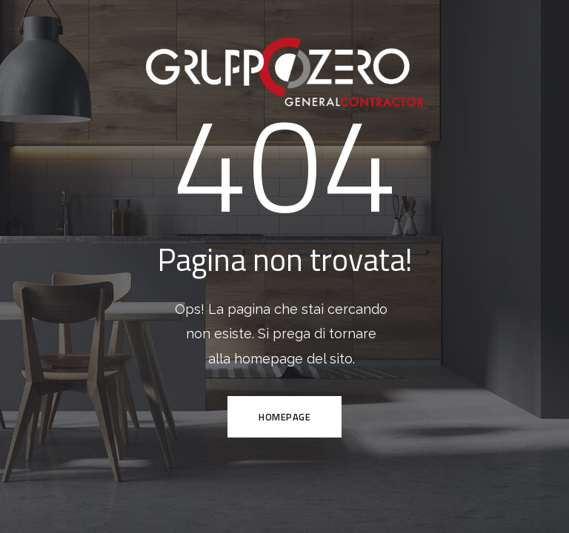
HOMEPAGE (284, 416)
